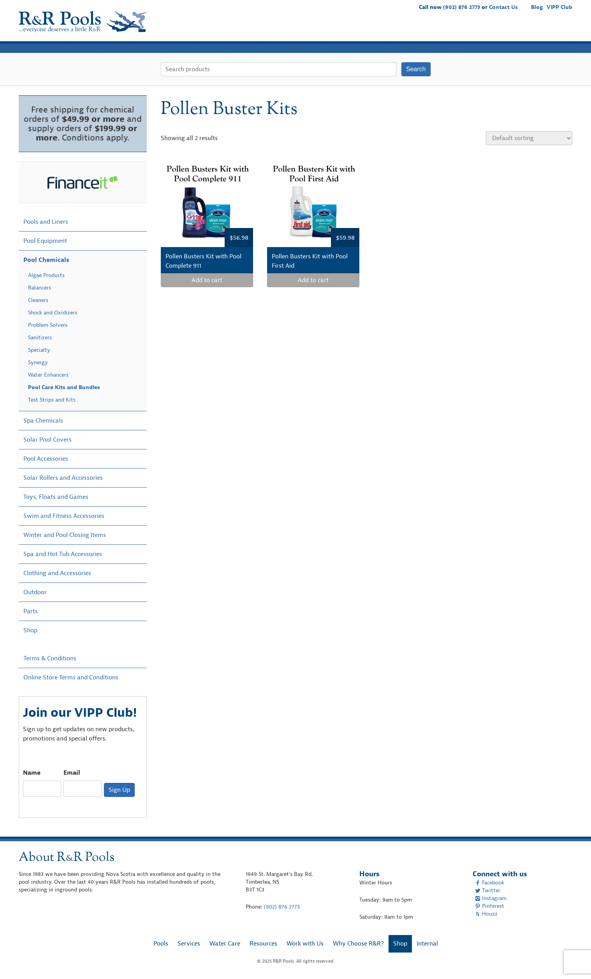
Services (349, 30)
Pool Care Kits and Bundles (64, 387)
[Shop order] (529, 138)
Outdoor (35, 592)
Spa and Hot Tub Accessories (62, 554)
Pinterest (489, 906)
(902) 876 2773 (461, 7)
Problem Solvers (47, 325)
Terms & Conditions (49, 658)
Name (31, 773)
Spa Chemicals (43, 421)
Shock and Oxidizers (52, 312)
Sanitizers (40, 337)
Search (416, 69)
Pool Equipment (45, 241)
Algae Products (46, 275)
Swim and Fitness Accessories (63, 516)
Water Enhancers (48, 375)
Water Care (385, 30)
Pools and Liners (45, 222)
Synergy (38, 362)
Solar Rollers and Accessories (63, 478)
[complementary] (573, 961)
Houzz (486, 914)
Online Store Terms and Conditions (70, 677)
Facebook (489, 882)
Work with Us (465, 30)
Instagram (491, 898)
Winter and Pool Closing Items (64, 535)
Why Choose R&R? (518, 30)
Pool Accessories (45, 459)
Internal (427, 943)
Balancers (39, 287)
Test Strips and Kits (52, 400)
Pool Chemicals (46, 260)
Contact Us (503, 7)
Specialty (39, 350)
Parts (30, 611)
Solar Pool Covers (47, 440)
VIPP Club (559, 7)
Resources (424, 30)
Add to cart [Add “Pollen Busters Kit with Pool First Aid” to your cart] (313, 280)
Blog (537, 7)
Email (71, 773)
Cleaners (38, 300)
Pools (321, 30)
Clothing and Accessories (57, 573)
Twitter (487, 890)
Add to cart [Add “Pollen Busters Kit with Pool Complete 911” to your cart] (207, 280)
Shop (561, 30)
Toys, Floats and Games (55, 497)
